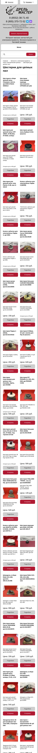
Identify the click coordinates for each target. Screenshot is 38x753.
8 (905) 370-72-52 (15, 21)
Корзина (29, 2)
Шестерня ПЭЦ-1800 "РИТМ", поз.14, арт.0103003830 (27, 480)
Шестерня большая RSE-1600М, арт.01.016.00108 (27, 431)
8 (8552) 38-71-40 (19, 17)
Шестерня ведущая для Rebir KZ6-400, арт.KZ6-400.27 (27, 527)
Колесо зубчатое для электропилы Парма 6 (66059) (27, 183)
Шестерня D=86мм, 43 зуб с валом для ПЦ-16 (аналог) (26, 333)
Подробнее (10, 119)
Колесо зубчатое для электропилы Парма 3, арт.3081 (10, 233)
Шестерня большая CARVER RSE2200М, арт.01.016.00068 (27, 283)
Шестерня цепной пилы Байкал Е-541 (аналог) (27, 132)
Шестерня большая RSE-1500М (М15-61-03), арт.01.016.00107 (10, 480)
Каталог (10, 2)
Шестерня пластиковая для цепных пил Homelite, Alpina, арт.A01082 (9, 381)
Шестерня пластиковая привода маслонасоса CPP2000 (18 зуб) (26, 82)
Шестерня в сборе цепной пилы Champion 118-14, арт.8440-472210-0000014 (9, 82)
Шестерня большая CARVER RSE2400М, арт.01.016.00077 (27, 625)
